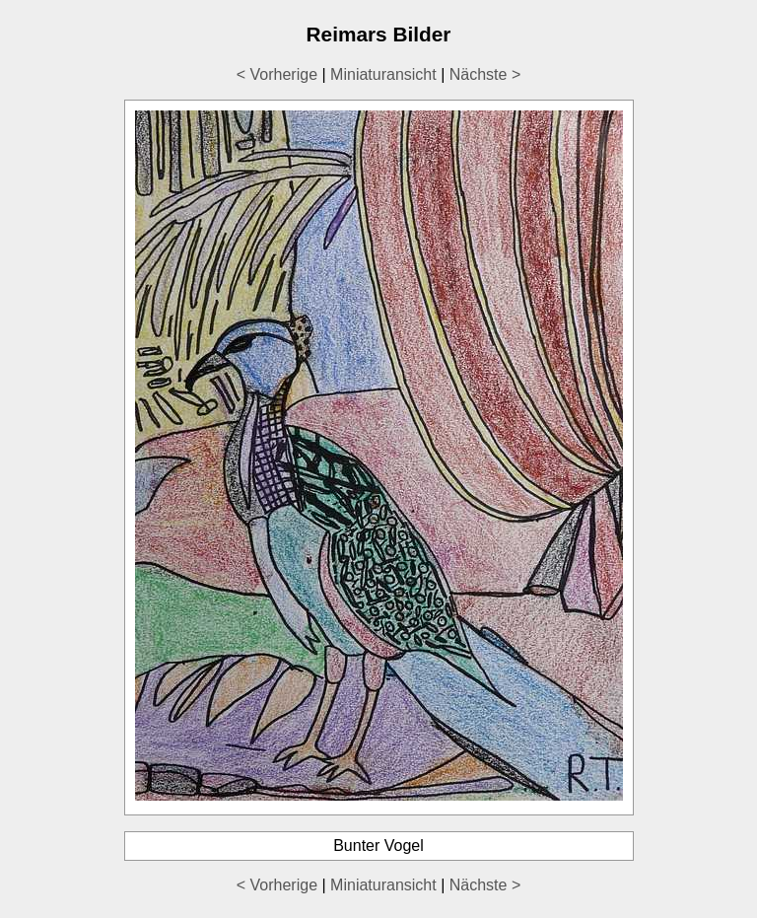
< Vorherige (277, 74)
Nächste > (484, 74)
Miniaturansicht (383, 74)
